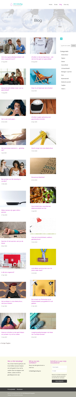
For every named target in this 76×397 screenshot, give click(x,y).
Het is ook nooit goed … (8, 119)
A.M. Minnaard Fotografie (29, 393)
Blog (60, 4)
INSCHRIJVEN (59, 381)
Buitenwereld (65, 78)
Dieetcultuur (64, 55)
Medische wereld (66, 82)
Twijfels (63, 85)
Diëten (63, 61)
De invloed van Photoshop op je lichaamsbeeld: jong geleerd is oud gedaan (42, 301)
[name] (59, 367)
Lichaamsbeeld (65, 68)
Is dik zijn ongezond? (7, 272)
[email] (59, 370)
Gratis (55, 4)
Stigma (63, 58)
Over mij (66, 4)
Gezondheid (64, 65)
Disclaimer (20, 389)
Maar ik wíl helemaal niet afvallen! (42, 88)
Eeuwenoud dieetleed (37, 177)
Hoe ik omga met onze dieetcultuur (42, 148)
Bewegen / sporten (66, 72)
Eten (62, 75)
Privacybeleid (11, 389)
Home (50, 4)
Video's (63, 89)
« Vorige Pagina (5, 343)
